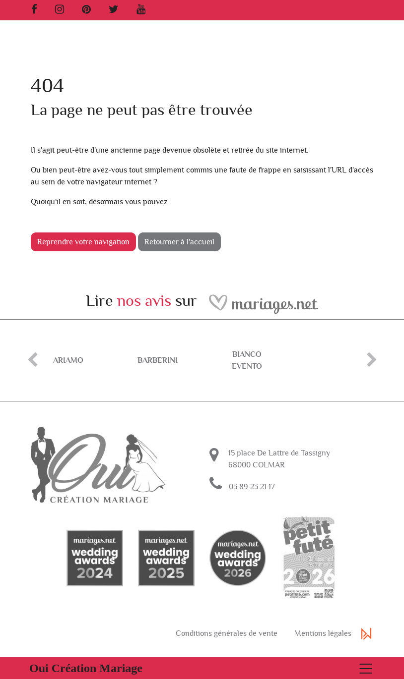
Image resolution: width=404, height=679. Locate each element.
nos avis (144, 300)
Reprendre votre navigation (83, 241)
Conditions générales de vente (226, 647)
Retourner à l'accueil (179, 241)
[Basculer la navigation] (202, 668)
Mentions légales (322, 647)
